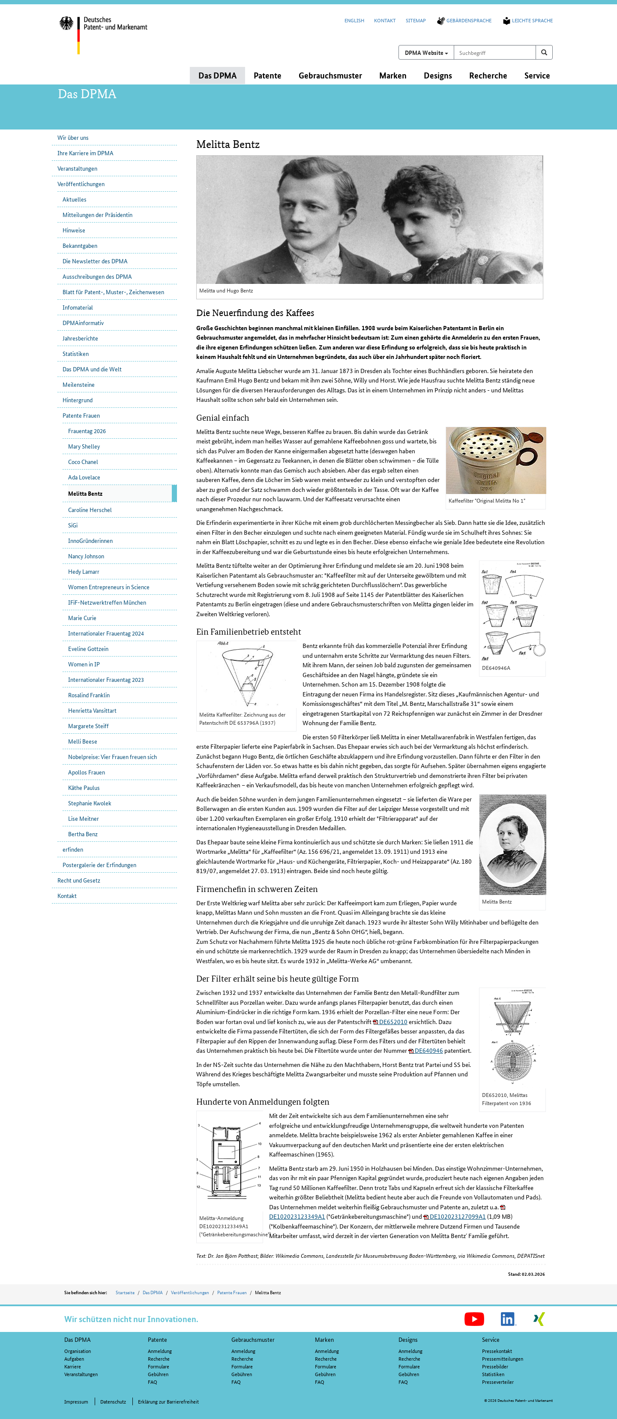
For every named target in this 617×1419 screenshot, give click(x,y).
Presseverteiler (498, 1381)
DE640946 (425, 1050)
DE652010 (390, 1021)
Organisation (77, 1351)
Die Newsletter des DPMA (95, 260)
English (354, 20)
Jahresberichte (80, 338)
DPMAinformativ (83, 322)
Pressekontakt (497, 1351)
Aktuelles (75, 199)
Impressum (76, 1401)
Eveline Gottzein (88, 648)
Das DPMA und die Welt (92, 369)
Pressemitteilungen (502, 1358)
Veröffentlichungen (81, 183)
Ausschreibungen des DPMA (97, 276)
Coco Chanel (83, 461)
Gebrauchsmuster (253, 1339)
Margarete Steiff (88, 725)
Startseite (125, 1292)
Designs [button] (438, 75)
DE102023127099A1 (454, 1216)
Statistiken (76, 353)
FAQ (152, 1381)
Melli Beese (82, 741)
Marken (324, 1339)
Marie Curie (82, 617)
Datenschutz (113, 1401)
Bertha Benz (83, 833)
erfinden (73, 849)
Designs (408, 1339)
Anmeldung (160, 1351)
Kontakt (385, 20)
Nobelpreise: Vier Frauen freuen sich (112, 756)
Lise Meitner (83, 818)
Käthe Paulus (84, 787)
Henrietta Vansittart (92, 710)
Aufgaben (74, 1358)
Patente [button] (268, 75)
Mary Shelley (84, 446)
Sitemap (416, 20)
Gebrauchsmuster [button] (330, 75)
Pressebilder (495, 1366)
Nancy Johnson (86, 555)
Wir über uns (73, 137)
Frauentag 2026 (87, 430)
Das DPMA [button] (217, 75)
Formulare (158, 1366)
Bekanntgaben (80, 245)
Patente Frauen (81, 415)
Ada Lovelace (84, 477)
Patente (157, 1339)
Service (491, 1339)
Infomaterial (78, 307)
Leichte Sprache (527, 20)
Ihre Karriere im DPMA (85, 152)
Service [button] (537, 75)
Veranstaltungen (77, 168)
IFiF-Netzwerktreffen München (107, 602)
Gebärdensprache (463, 20)
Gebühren (158, 1374)
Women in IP (84, 664)
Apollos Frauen (86, 772)
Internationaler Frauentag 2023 (106, 679)
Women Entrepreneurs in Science (109, 586)
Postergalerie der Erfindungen (99, 864)
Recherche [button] (488, 75)
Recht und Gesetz (78, 880)
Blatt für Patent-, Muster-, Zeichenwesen (113, 291)
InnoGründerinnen (90, 540)
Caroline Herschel (90, 509)
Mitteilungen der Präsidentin (97, 214)
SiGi (73, 525)
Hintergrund (78, 399)
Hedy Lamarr (83, 571)
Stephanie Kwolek (89, 802)
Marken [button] (393, 75)
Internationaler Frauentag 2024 (106, 633)
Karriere (72, 1366)
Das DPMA (153, 1292)
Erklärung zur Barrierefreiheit (168, 1401)
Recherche (159, 1358)
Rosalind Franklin (89, 694)
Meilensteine (79, 384)
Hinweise (74, 230)
